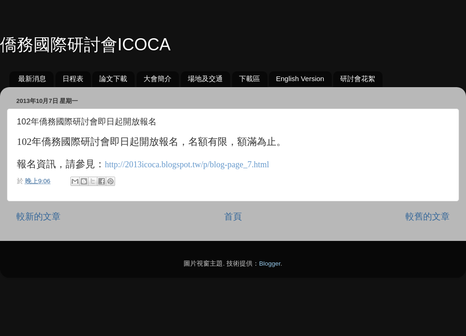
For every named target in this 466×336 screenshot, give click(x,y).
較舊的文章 (427, 216)
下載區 (249, 78)
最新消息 (32, 78)
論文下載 (113, 78)
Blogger (270, 263)
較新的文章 (38, 216)
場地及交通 (205, 78)
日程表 (72, 78)
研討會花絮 (357, 78)
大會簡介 (157, 78)
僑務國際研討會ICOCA (85, 44)
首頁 (233, 216)
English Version (300, 78)
